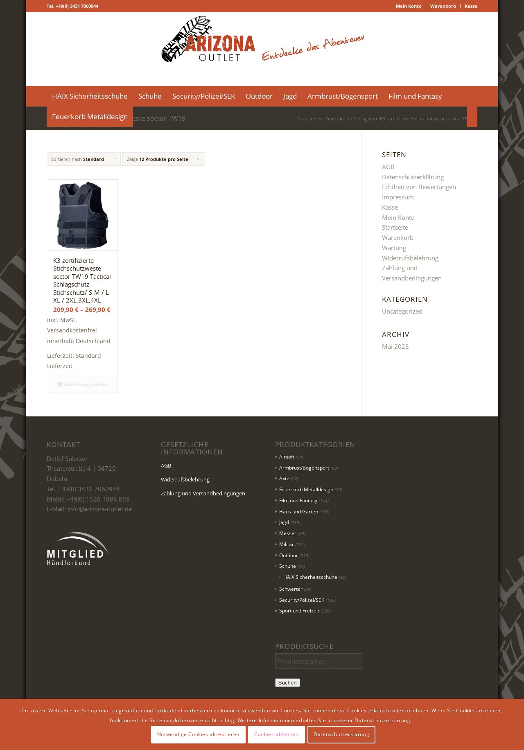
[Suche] (472, 116)
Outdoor (288, 555)
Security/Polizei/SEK (301, 599)
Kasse (471, 6)
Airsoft (286, 456)
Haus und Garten (298, 511)
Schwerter (291, 588)
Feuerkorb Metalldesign (306, 489)
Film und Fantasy (298, 500)
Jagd (284, 522)
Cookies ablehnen (276, 734)
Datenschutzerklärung (413, 177)
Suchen (287, 683)
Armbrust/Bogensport (304, 467)
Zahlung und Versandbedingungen (203, 493)
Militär (286, 544)
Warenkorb (443, 6)
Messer (287, 533)
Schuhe (287, 565)
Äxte (284, 478)
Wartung (394, 248)
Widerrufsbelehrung (410, 258)
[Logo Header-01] (262, 49)
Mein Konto (409, 6)
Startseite (395, 227)
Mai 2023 (395, 346)
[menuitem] (409, 6)
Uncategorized (402, 311)
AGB (388, 167)
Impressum (398, 197)
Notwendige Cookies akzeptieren (198, 734)
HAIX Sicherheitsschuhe (310, 577)
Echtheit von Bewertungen (419, 187)
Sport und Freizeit (299, 610)
